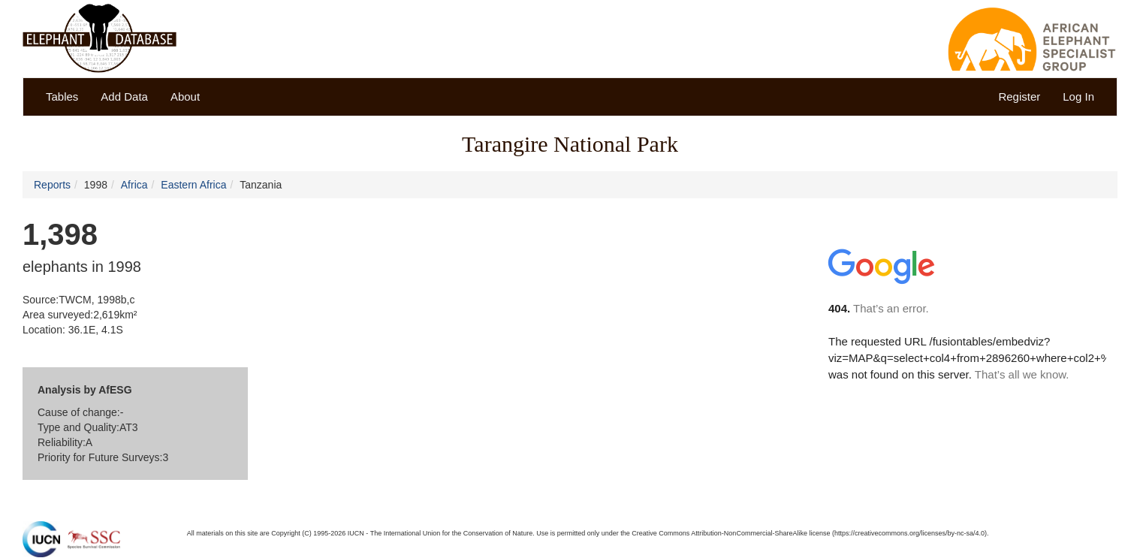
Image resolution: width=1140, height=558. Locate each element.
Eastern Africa (193, 185)
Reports (52, 185)
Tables (62, 96)
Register (1019, 96)
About (185, 96)
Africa (134, 185)
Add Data (124, 96)
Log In (1078, 96)
